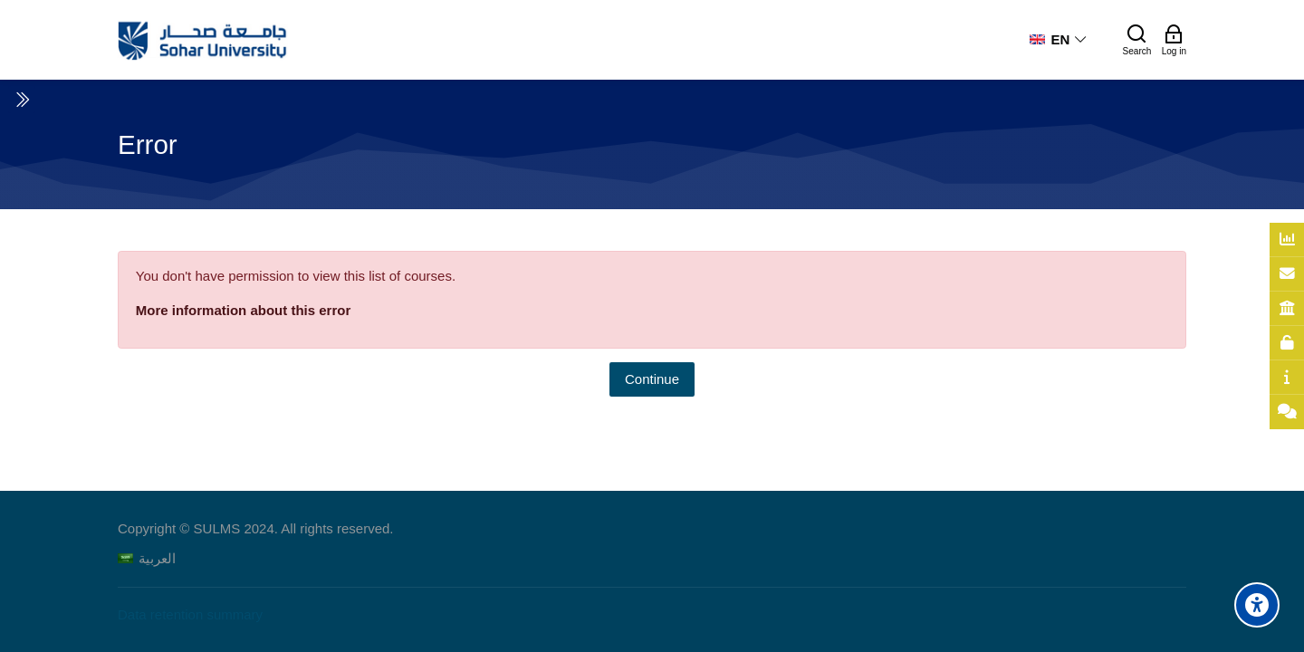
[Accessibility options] (1257, 605)
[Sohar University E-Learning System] (203, 40)
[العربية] (147, 558)
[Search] (1137, 40)
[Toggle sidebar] (21, 99)
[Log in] (1174, 40)
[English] (1059, 40)
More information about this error (243, 310)
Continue (652, 379)
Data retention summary (190, 614)
